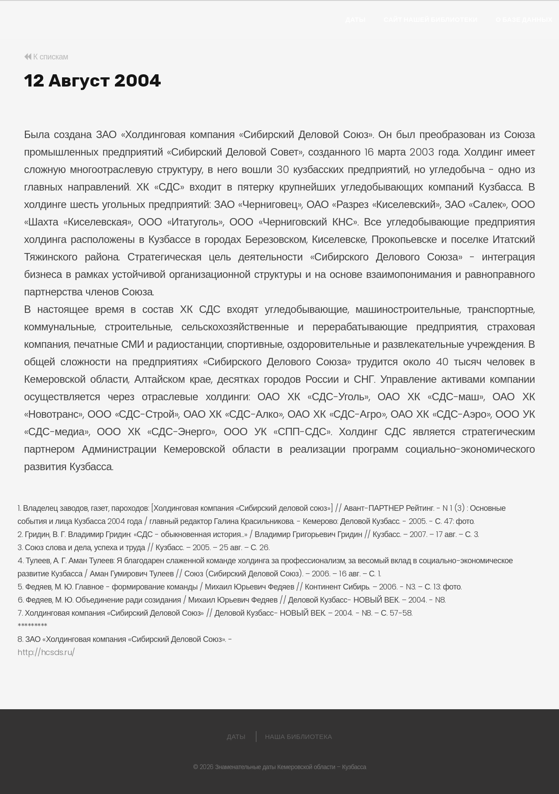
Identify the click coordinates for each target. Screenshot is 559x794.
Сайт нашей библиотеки (430, 20)
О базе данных (524, 20)
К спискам (46, 56)
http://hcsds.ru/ (46, 652)
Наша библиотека (298, 736)
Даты (355, 20)
